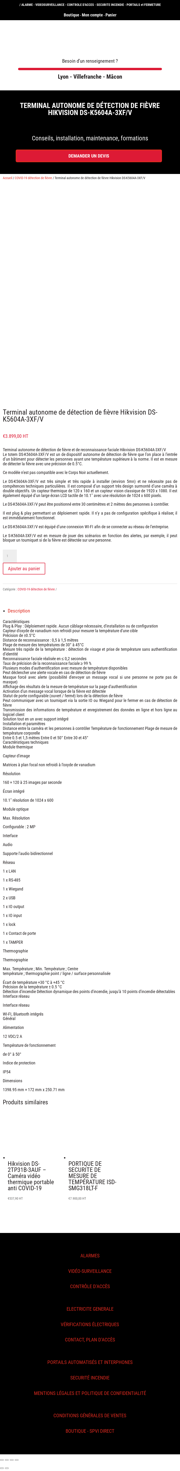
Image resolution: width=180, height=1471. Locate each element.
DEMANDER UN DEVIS (88, 156)
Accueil (7, 178)
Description (19, 611)
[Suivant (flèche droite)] (7, 1468)
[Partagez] (7, 1460)
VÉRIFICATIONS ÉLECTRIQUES (90, 1324)
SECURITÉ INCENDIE (89, 1378)
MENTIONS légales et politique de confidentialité (90, 1393)
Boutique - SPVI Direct (90, 1431)
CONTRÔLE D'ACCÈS (90, 1286)
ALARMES (90, 1256)
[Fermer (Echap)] (2, 1460)
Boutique (71, 14)
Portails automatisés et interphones (90, 1362)
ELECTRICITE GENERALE (90, 1309)
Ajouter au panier (24, 568)
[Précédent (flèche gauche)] (2, 1468)
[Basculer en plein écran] (12, 1460)
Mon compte (92, 14)
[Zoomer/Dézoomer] (17, 1460)
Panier (110, 14)
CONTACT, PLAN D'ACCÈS (90, 1340)
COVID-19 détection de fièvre (33, 178)
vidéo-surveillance (90, 1271)
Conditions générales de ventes (89, 1415)
